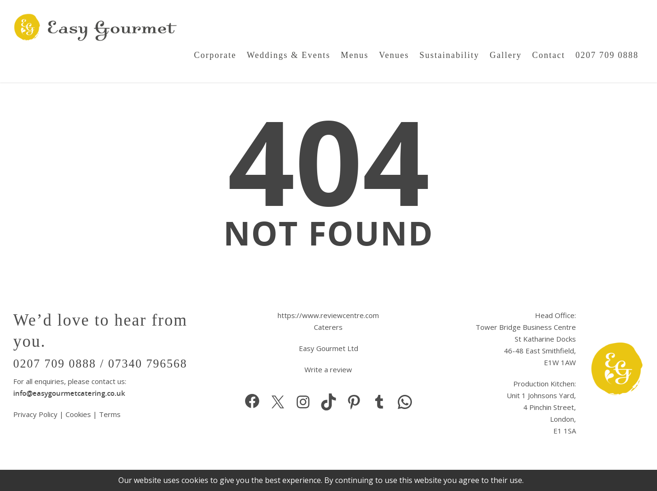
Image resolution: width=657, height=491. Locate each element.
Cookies (78, 414)
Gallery (506, 55)
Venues (394, 55)
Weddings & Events (288, 55)
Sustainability (449, 55)
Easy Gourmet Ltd (328, 348)
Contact (548, 55)
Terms (110, 414)
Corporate (215, 55)
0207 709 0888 (607, 55)
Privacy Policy (36, 414)
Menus (355, 55)
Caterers (328, 327)
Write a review (328, 369)
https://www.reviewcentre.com (328, 315)
